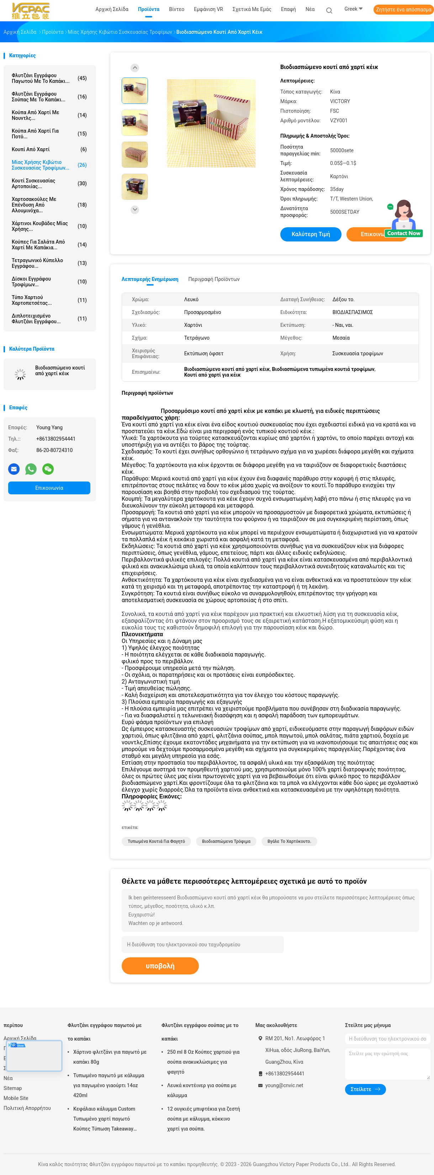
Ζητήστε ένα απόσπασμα (404, 9)
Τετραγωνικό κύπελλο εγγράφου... (49, 263)
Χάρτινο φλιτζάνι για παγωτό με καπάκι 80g (110, 1057)
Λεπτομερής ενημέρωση (150, 279)
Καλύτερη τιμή (311, 234)
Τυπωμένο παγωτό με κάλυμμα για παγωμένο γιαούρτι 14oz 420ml (108, 1085)
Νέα (8, 1078)
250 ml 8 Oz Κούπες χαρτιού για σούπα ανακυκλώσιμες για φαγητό (203, 1062)
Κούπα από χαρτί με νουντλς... (49, 115)
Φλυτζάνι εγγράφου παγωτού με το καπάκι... (49, 78)
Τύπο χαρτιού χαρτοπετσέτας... (49, 300)
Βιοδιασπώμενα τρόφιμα (226, 841)
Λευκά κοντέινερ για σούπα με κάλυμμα (202, 1090)
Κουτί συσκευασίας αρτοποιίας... (49, 183)
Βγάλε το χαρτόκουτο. (289, 841)
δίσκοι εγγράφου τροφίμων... (49, 281)
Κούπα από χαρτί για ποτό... (49, 133)
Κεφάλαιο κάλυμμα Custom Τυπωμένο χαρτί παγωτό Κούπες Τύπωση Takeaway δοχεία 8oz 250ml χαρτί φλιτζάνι (104, 1120)
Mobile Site (16, 1098)
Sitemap (13, 1088)
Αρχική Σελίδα (20, 1038)
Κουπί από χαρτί (49, 149)
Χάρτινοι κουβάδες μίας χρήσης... (49, 226)
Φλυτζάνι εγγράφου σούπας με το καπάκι (200, 1032)
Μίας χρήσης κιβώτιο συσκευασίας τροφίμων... (49, 165)
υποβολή (160, 966)
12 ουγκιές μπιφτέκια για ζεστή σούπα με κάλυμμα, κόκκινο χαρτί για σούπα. (203, 1119)
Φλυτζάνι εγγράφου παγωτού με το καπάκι (105, 1032)
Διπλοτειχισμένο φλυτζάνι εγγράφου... (49, 318)
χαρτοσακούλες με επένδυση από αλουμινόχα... (49, 204)
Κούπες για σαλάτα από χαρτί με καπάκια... (49, 244)
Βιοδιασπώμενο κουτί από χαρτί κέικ (60, 370)
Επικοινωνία (49, 488)
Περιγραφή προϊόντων (214, 279)
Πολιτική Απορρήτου (27, 1108)
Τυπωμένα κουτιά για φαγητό (156, 841)
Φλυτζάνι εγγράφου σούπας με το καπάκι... (49, 96)
